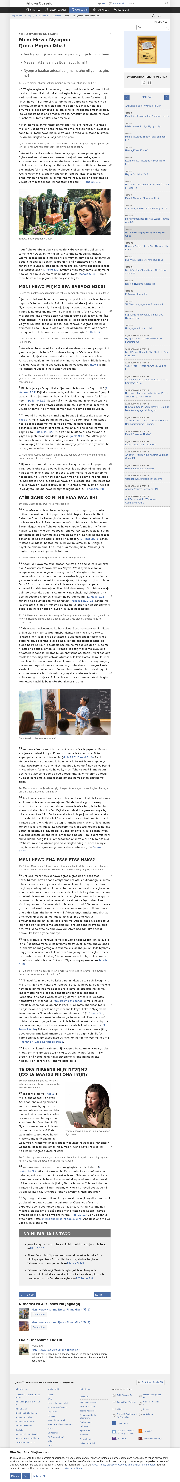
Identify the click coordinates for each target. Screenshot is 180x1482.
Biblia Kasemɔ (22, 1409)
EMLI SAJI (147, 97)
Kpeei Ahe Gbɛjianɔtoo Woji (60, 1424)
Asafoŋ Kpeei (86, 1422)
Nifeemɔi (84, 1435)
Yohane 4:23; (30, 1041)
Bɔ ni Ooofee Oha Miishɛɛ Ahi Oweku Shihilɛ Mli (147, 270)
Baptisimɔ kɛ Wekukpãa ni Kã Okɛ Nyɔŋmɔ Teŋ (147, 314)
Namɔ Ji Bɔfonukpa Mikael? (147, 467)
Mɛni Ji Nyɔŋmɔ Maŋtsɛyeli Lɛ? (147, 197)
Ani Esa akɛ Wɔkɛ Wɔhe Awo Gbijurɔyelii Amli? (147, 499)
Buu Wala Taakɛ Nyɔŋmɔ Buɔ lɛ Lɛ (147, 258)
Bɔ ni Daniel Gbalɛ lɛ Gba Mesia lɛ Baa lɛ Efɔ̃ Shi (147, 352)
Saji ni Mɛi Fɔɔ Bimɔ (89, 1402)
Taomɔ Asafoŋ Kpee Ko (150, 1396)
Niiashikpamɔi (86, 1439)
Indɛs (50, 1429)
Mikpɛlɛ (15, 1476)
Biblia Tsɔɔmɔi (21, 1389)
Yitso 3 (94, 364)
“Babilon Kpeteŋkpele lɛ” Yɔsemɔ (147, 477)
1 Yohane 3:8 (94, 1013)
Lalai (50, 1445)
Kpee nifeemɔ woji (56, 1420)
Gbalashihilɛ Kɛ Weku (25, 1422)
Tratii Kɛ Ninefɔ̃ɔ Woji (57, 1407)
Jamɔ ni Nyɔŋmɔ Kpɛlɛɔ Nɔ (147, 282)
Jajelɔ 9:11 (77, 436)
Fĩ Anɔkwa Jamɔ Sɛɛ (147, 292)
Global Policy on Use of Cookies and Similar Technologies (123, 1464)
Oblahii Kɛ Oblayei (23, 1426)
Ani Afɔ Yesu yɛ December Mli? (147, 488)
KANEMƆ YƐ (161, 22)
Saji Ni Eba (85, 1389)
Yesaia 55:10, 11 (82, 600)
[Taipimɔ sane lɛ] (145, 3)
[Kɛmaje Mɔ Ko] (159, 16)
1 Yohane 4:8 (95, 489)
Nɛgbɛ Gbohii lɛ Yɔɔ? (147, 173)
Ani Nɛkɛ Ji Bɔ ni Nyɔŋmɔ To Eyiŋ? (144, 106)
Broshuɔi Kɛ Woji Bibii (58, 1403)
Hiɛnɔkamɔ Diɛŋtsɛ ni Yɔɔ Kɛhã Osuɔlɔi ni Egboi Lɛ (147, 184)
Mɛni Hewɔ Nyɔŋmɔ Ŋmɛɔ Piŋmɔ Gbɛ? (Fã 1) (61, 1309)
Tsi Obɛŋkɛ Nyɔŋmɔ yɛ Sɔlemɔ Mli (147, 303)
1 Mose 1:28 (96, 596)
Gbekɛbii (19, 1430)
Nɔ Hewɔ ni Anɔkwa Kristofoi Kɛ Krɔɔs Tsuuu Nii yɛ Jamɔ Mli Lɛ (147, 393)
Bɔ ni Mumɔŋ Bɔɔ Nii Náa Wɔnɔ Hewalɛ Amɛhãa (147, 219)
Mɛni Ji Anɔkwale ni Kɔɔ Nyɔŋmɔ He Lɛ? (147, 114)
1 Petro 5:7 (51, 269)
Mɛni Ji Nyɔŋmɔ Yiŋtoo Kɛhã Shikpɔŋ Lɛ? (147, 136)
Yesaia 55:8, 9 (89, 274)
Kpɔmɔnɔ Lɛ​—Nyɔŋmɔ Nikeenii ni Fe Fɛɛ (147, 160)
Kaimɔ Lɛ (84, 1426)
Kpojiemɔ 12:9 (35, 400)
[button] (55, 10)
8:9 (51, 432)
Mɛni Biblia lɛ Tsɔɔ (48, 16)
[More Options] (165, 16)
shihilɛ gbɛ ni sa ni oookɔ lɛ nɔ (61, 1219)
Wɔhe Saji (84, 1397)
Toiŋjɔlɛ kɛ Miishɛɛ (23, 1417)
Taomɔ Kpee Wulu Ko (124, 1402)
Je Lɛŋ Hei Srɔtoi (87, 1443)
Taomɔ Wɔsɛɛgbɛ (87, 1411)
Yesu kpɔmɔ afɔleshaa (68, 1000)
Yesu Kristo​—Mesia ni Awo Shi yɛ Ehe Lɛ (147, 366)
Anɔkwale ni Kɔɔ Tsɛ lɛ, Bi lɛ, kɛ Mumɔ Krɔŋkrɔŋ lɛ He (147, 379)
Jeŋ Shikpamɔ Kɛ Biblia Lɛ (27, 1438)
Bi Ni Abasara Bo (87, 1407)
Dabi (26, 1476)
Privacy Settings (73, 1468)
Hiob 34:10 (97, 332)
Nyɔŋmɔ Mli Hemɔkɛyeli (26, 1434)
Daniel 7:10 (84, 757)
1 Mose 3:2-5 (89, 538)
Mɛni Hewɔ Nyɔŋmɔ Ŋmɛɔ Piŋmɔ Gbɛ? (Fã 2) (61, 1322)
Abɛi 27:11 (79, 1214)
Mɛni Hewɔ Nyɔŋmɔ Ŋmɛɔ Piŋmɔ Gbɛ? (147, 232)
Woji (30, 16)
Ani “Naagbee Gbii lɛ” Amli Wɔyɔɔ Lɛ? (147, 207)
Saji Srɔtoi (52, 1412)
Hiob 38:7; (69, 757)
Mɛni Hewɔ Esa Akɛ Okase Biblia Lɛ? (56, 1350)
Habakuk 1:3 (92, 181)
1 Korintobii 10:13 (51, 1041)
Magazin (51, 1416)
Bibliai (51, 1395)
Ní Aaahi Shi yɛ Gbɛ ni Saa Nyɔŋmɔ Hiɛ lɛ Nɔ (147, 246)
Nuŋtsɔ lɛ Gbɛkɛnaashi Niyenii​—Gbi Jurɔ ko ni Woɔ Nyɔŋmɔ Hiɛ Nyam (147, 407)
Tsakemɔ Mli (39, 1476)
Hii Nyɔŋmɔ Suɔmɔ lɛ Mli (147, 327)
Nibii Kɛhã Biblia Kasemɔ (26, 1413)
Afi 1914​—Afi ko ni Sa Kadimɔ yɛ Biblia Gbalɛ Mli (147, 455)
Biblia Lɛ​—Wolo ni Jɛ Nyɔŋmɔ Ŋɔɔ (147, 125)
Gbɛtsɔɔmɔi (53, 1433)
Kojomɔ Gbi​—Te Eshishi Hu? (147, 443)
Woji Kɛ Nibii (17, 16)
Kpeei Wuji (85, 1430)
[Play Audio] (153, 16)
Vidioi (50, 1441)
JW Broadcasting (56, 1437)
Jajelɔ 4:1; (42, 432)
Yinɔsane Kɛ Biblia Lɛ (25, 1443)
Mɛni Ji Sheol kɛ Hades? (147, 433)
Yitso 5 (49, 1093)
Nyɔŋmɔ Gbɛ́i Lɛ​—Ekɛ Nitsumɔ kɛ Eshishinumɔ (147, 338)
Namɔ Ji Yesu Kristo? (147, 149)
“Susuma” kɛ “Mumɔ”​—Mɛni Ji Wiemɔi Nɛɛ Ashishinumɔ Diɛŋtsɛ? (147, 420)
